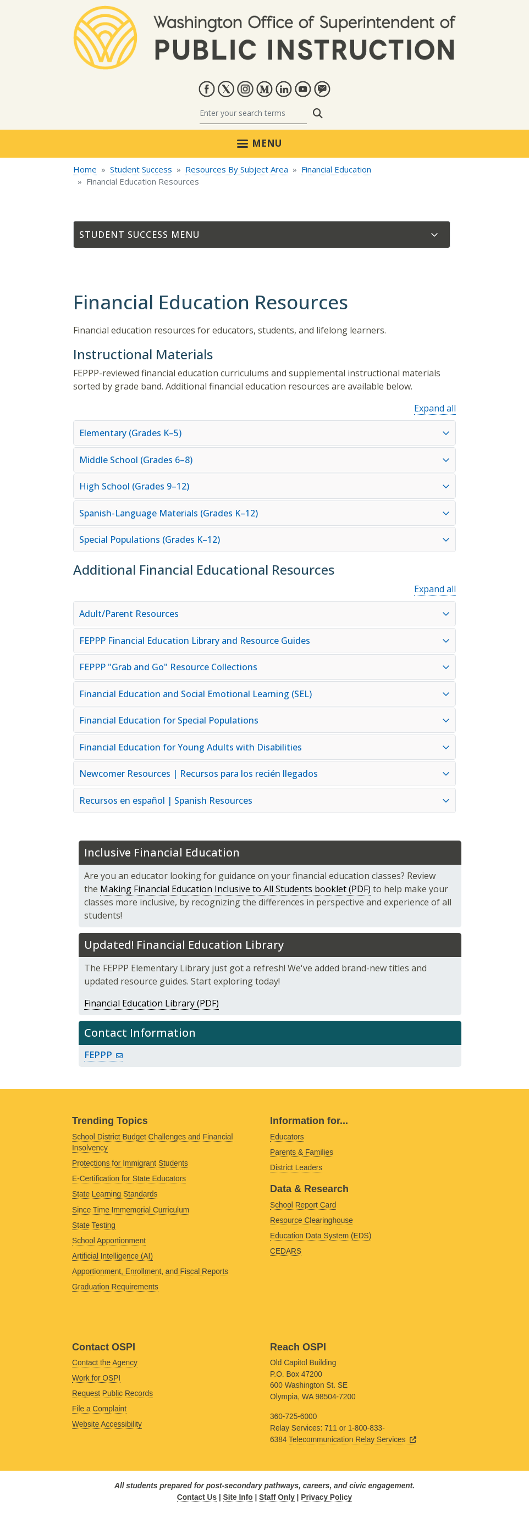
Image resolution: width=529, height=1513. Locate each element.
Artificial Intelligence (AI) (112, 1256)
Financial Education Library (139, 1003)
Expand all (435, 408)
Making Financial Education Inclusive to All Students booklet (223, 889)
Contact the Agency (104, 1363)
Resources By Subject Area (236, 169)
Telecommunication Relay (352, 1440)
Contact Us (197, 1497)
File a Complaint (99, 1409)
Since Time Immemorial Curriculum (130, 1210)
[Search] (253, 113)
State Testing (93, 1225)
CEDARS (285, 1251)
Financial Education (336, 169)
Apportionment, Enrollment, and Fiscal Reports (150, 1271)
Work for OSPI (96, 1378)
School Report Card (303, 1205)
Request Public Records (112, 1393)
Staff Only (277, 1497)
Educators (287, 1137)
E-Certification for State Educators (129, 1179)
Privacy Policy (326, 1497)
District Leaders (296, 1168)
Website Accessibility (107, 1424)
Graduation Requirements (115, 1287)
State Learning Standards (114, 1194)
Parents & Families (301, 1152)
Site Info (238, 1497)
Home (85, 169)
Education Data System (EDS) (320, 1236)
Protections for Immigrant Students (130, 1163)
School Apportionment (109, 1241)
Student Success (141, 169)
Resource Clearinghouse (311, 1220)
